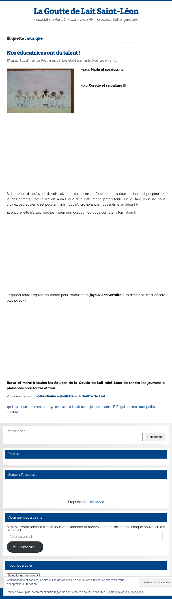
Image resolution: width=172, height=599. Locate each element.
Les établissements (76, 60)
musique (138, 407)
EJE (116, 407)
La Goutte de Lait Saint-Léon (86, 11)
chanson (61, 407)
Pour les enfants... (105, 60)
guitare (125, 407)
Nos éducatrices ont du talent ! (43, 53)
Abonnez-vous (25, 547)
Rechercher (16, 431)
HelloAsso (96, 502)
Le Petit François (49, 60)
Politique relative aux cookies (125, 592)
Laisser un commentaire (29, 407)
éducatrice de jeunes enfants (90, 407)
